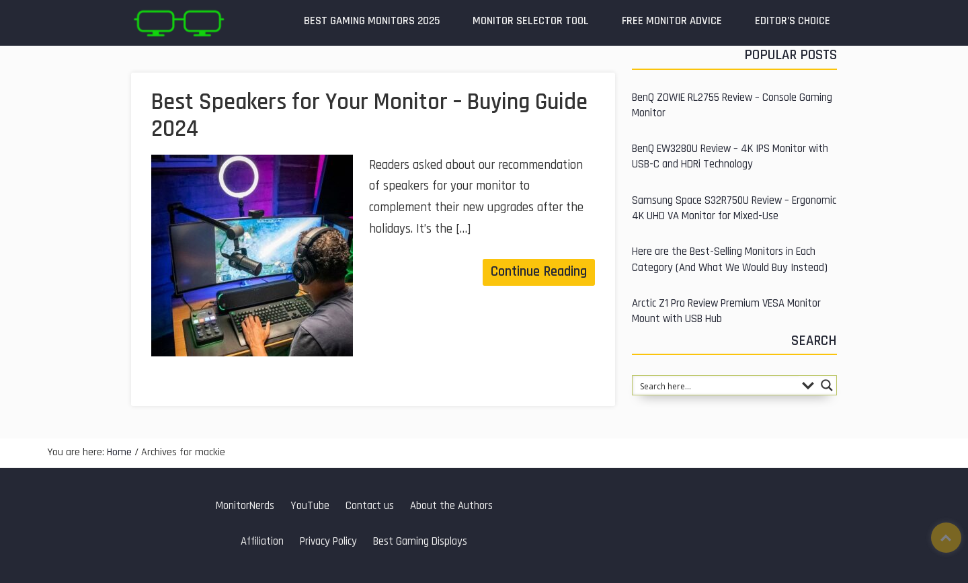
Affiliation (262, 542)
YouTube (309, 506)
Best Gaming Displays (420, 542)
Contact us (370, 506)
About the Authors (451, 506)
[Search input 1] (716, 385)
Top (946, 537)
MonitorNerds (245, 506)
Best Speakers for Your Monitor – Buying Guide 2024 (369, 115)
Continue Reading (539, 271)
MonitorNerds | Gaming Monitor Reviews (178, 23)
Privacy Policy (328, 542)
